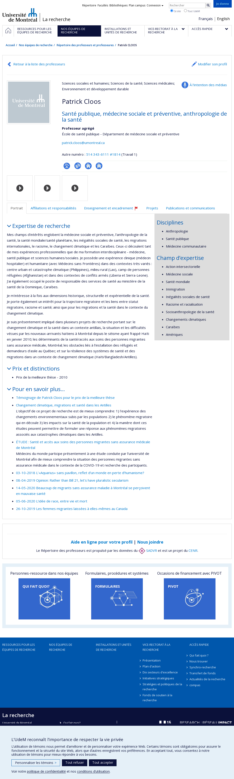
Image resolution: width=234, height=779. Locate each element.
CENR (193, 550)
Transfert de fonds (202, 673)
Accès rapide (199, 645)
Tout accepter (102, 762)
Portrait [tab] (17, 208)
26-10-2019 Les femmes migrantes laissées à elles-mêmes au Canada (72, 508)
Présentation (152, 660)
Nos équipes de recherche (36, 45)
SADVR (147, 550)
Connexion (155, 5)
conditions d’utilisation (93, 771)
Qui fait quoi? (71, 723)
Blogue (77, 165)
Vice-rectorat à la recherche (156, 647)
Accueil (10, 45)
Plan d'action (151, 666)
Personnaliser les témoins (35, 762)
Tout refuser (74, 762)
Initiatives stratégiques (158, 678)
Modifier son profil (212, 64)
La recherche (56, 19)
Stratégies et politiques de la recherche (162, 686)
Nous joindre (150, 542)
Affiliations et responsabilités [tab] (53, 208)
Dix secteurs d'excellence (160, 672)
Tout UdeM (192, 11)
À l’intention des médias (208, 85)
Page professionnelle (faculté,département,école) (66, 165)
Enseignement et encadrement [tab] (113, 210)
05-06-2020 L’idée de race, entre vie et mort (51, 501)
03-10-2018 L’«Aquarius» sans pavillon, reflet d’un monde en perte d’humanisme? (80, 472)
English (223, 18)
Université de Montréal (19, 15)
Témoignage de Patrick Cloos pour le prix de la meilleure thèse (65, 397)
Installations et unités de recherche (113, 647)
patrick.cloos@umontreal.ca (83, 142)
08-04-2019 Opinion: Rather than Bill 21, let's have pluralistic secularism (72, 480)
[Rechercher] (208, 5)
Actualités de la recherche (207, 679)
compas (194, 685)
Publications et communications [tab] (190, 208)
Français (206, 18)
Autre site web (88, 165)
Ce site (175, 11)
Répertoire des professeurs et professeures (85, 45)
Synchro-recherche (202, 667)
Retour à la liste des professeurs (39, 64)
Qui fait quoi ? (198, 655)
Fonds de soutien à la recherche (157, 697)
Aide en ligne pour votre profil (102, 542)
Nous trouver (198, 661)
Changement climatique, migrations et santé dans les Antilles (63, 405)
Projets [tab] (152, 208)
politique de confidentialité (46, 771)
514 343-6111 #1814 (103, 154)
